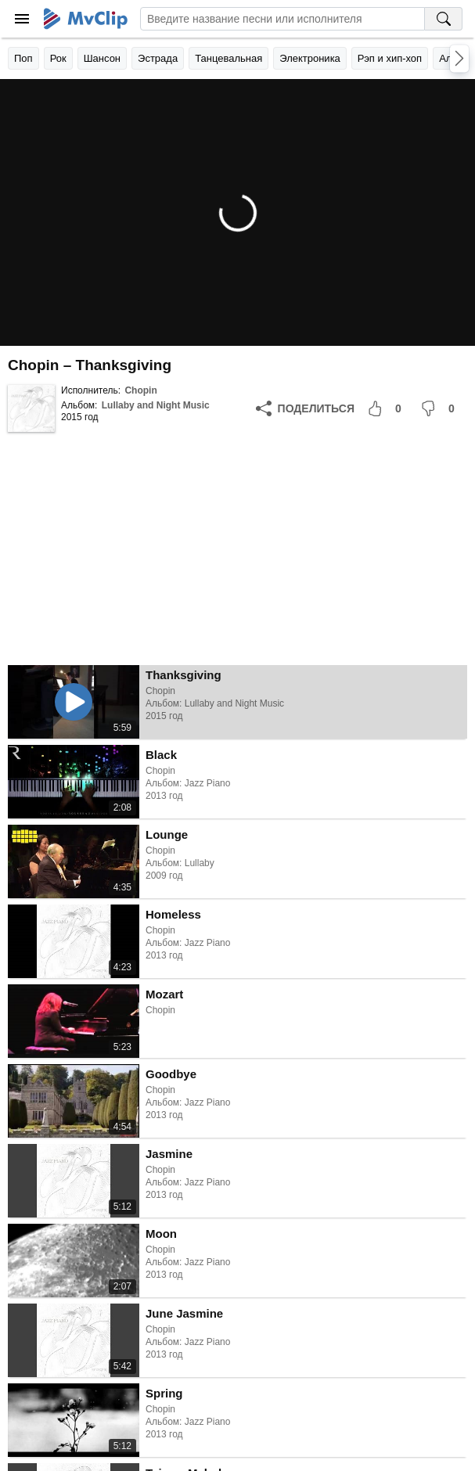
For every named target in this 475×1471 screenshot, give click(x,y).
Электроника (309, 58)
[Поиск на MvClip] (443, 19)
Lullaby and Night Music (156, 405)
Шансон (102, 58)
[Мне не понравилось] (440, 408)
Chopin (140, 390)
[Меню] (22, 19)
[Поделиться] (305, 408)
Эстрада (158, 58)
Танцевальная (228, 58)
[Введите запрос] (282, 19)
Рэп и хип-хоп (390, 58)
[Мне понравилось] (387, 408)
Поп (23, 58)
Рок (58, 58)
